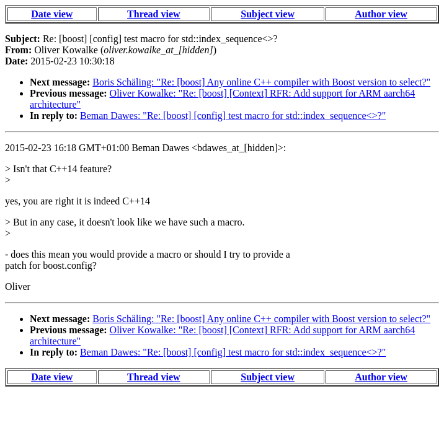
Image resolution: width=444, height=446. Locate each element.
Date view (52, 14)
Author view (381, 14)
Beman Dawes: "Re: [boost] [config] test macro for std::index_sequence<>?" (233, 115)
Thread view (153, 14)
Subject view (268, 14)
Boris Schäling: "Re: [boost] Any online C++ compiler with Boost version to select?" (261, 82)
